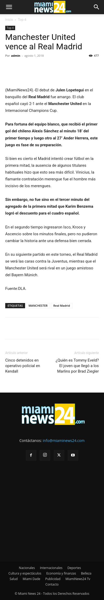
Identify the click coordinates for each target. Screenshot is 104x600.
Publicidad (52, 579)
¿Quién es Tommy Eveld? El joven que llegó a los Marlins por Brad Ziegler (77, 366)
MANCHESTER (38, 305)
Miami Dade (31, 579)
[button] (9, 7)
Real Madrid (61, 305)
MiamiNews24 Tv (77, 579)
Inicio (9, 19)
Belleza (86, 573)
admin (15, 56)
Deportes (74, 568)
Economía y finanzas (61, 573)
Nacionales (27, 568)
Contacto (52, 584)
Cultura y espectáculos (24, 573)
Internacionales (51, 568)
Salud (14, 579)
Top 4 (22, 19)
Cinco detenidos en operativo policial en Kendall (22, 366)
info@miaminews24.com (63, 440)
